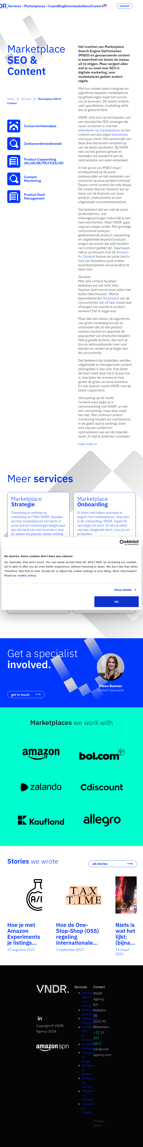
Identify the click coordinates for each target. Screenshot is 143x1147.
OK (117, 601)
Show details (123, 589)
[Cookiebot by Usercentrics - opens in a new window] (122, 542)
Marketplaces (34, 6)
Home (10, 99)
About (86, 6)
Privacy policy (98, 1123)
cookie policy (26, 575)
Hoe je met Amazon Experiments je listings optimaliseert (24, 936)
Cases (53, 6)
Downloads (73, 6)
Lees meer (87, 444)
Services (14, 6)
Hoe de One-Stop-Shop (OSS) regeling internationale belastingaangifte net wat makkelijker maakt (78, 945)
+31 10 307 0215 (98, 1038)
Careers (97, 6)
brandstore (120, 134)
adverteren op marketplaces (99, 130)
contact (124, 6)
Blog (61, 6)
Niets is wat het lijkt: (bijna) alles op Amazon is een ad (126, 945)
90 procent (111, 298)
